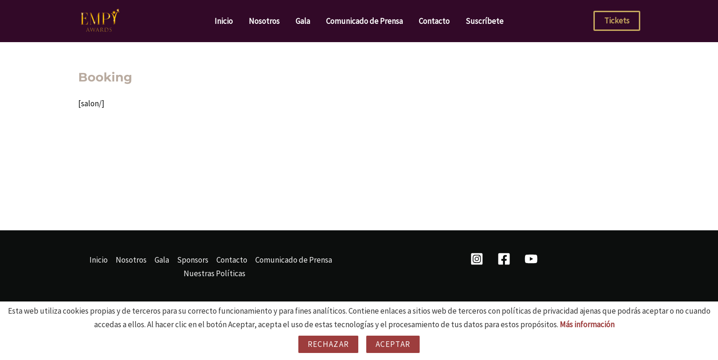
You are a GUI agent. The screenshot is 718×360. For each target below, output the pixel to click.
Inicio (224, 21)
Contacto (434, 21)
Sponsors (192, 260)
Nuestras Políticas (214, 273)
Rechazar (328, 344)
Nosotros (264, 21)
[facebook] (505, 258)
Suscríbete (484, 21)
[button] (616, 21)
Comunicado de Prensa (364, 21)
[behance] (532, 258)
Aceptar (393, 344)
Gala (303, 21)
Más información (587, 324)
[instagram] (478, 258)
